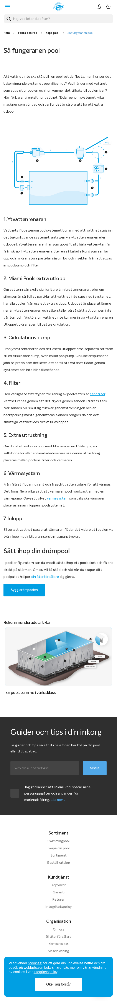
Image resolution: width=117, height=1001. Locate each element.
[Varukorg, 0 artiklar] (108, 6)
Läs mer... (58, 800)
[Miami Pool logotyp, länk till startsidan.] (58, 6)
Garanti (58, 892)
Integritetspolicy (58, 907)
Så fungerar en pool (80, 33)
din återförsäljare (45, 577)
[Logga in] (99, 6)
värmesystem (57, 498)
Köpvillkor (58, 885)
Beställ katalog (58, 863)
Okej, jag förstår (58, 984)
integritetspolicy (45, 972)
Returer (58, 899)
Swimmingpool (58, 841)
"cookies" (35, 963)
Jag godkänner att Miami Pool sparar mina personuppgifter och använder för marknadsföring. (57, 793)
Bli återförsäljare (58, 937)
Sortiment (59, 855)
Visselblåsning (58, 951)
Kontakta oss (58, 944)
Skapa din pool (58, 848)
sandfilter (97, 394)
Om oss (58, 929)
